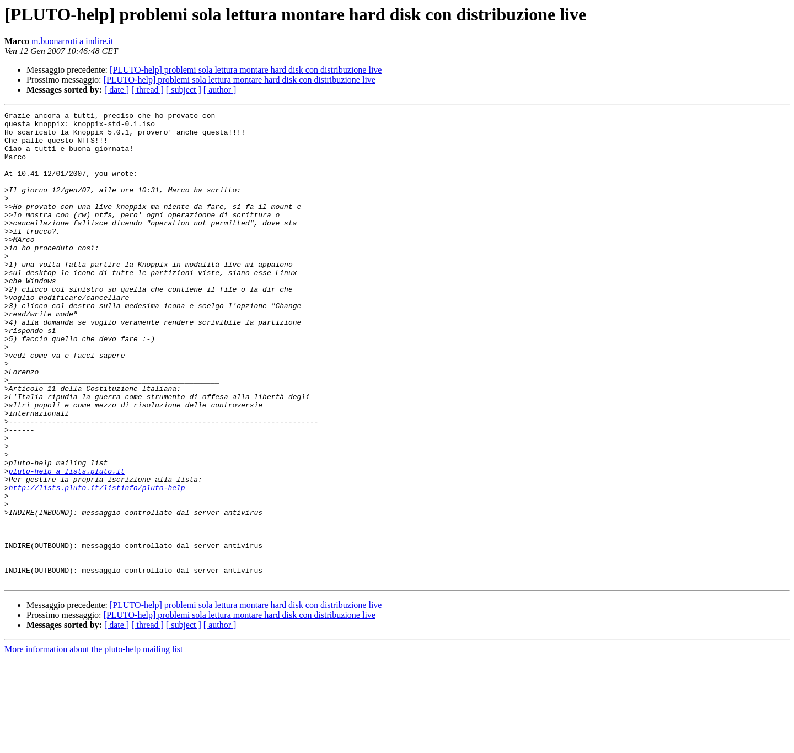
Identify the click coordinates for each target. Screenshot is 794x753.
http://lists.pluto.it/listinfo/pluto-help (97, 563)
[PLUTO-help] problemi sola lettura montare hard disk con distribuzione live (246, 69)
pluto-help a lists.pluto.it (67, 543)
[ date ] (116, 89)
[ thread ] (147, 89)
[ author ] (220, 89)
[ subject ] (183, 89)
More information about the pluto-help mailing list (93, 743)
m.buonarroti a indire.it (72, 41)
